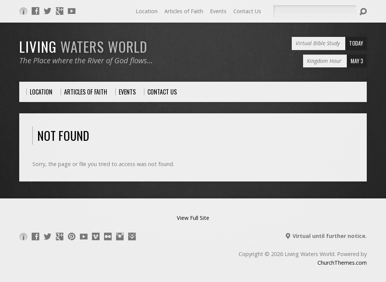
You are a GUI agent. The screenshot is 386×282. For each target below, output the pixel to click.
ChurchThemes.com (342, 262)
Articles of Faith (183, 11)
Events (218, 11)
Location (147, 11)
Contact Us (247, 11)
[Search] (314, 11)
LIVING (83, 46)
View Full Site (193, 217)
